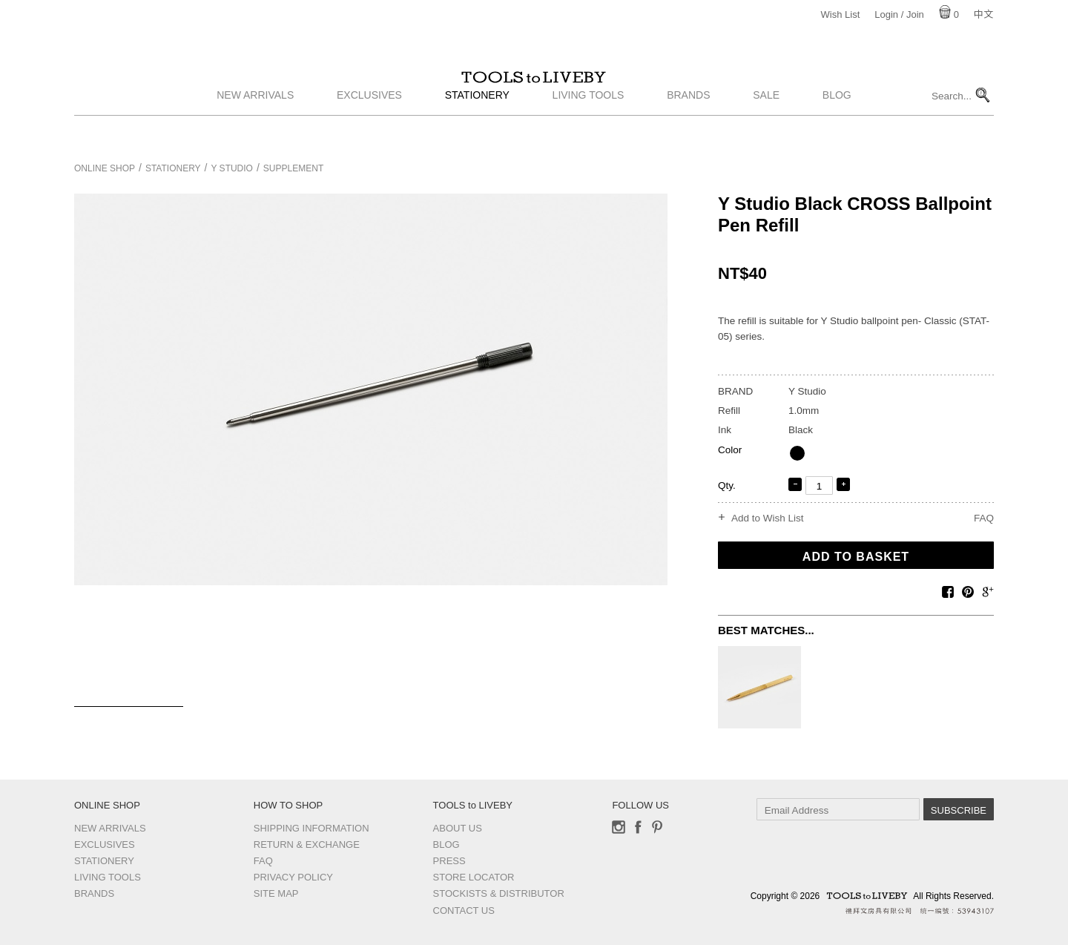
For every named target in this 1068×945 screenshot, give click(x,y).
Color (730, 449)
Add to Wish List (767, 518)
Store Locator (474, 877)
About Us (457, 828)
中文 (983, 14)
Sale (766, 128)
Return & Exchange (307, 844)
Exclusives (369, 128)
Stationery (477, 128)
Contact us (464, 910)
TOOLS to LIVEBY (534, 94)
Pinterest (657, 827)
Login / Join (899, 14)
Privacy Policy (293, 877)
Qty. (727, 485)
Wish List (840, 14)
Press (449, 860)
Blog (837, 128)
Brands (688, 128)
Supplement (293, 168)
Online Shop (104, 168)
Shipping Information (311, 828)
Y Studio (232, 168)
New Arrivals (255, 128)
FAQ (984, 518)
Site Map (276, 893)
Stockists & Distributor (498, 893)
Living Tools (588, 128)
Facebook (638, 827)
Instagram (618, 827)
